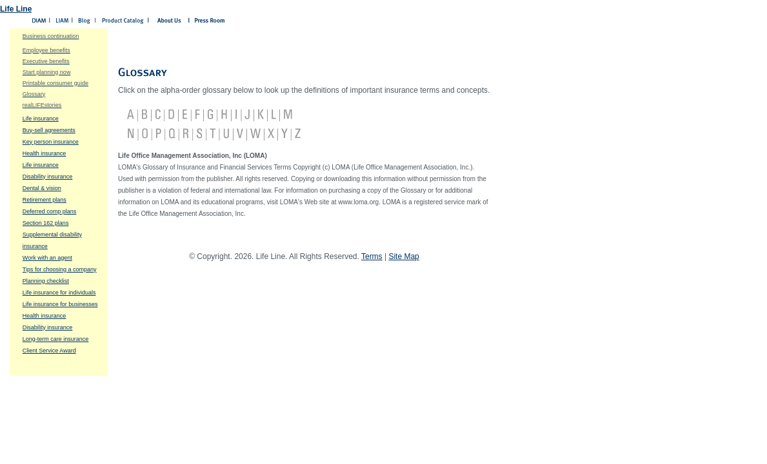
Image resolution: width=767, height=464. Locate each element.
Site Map (403, 256)
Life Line (16, 9)
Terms (372, 256)
